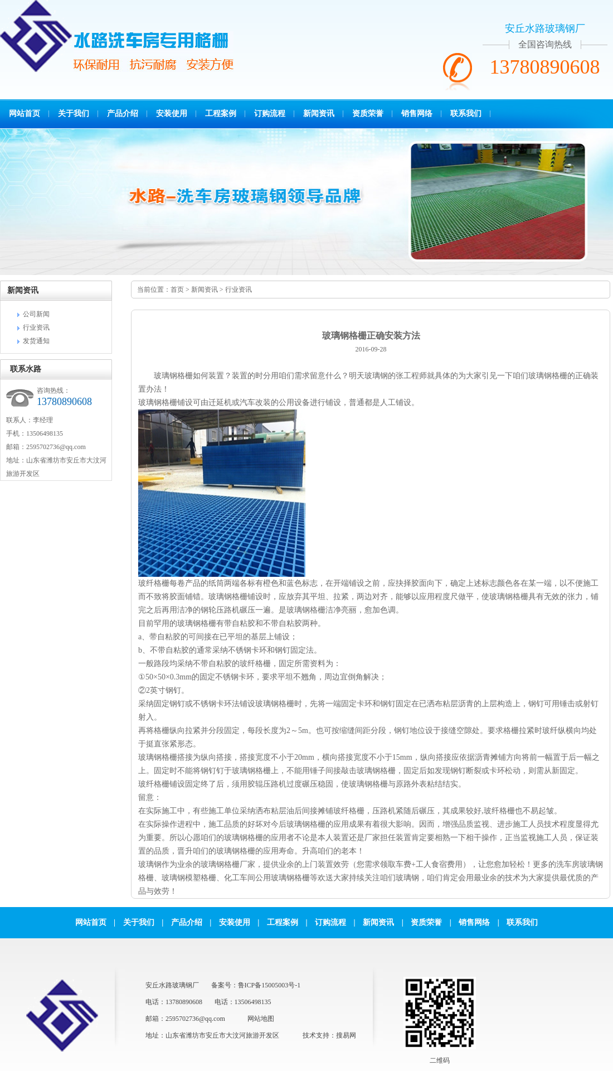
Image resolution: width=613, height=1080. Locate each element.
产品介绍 (122, 113)
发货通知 (36, 341)
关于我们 (73, 113)
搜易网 (346, 1035)
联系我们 (465, 113)
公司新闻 (36, 314)
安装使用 (171, 113)
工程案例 (220, 113)
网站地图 (260, 1019)
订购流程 (269, 113)
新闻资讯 (318, 113)
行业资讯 (36, 327)
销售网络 (416, 113)
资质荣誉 (367, 113)
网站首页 (24, 113)
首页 (177, 289)
